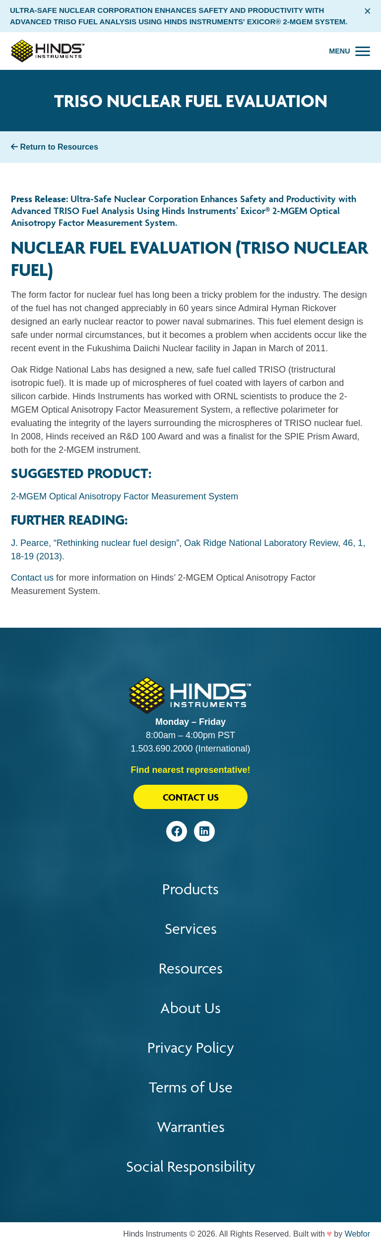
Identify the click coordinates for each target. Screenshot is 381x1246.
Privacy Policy (190, 1047)
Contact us (32, 578)
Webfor (357, 1234)
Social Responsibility (190, 1166)
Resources (191, 968)
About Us (190, 1008)
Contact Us (191, 797)
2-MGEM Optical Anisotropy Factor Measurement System (124, 496)
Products (190, 889)
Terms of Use (191, 1087)
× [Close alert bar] (367, 11)
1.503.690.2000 (161, 749)
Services (191, 929)
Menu (339, 51)
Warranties (191, 1127)
